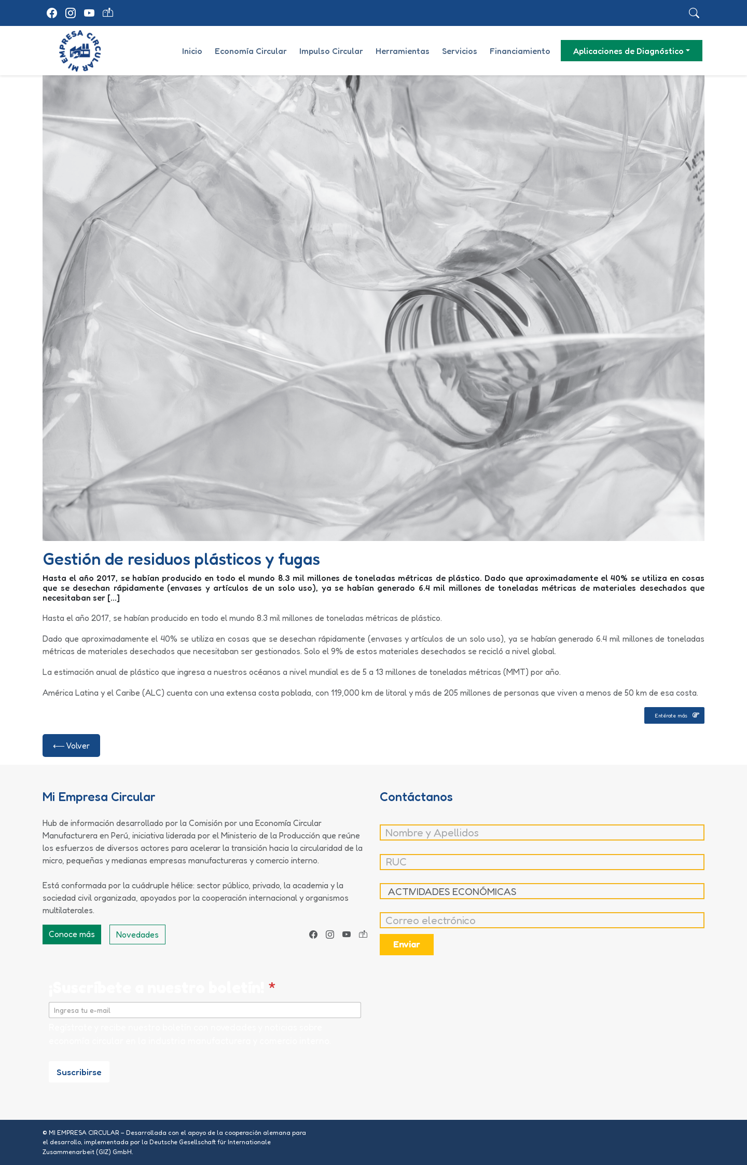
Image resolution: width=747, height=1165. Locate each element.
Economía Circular (251, 51)
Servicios (459, 51)
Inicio (192, 51)
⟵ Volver (71, 745)
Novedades (137, 934)
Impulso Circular (331, 51)
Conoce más (72, 934)
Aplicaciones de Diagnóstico (628, 51)
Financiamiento (520, 51)
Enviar (406, 944)
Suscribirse (79, 1071)
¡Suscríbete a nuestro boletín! (162, 987)
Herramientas (403, 51)
